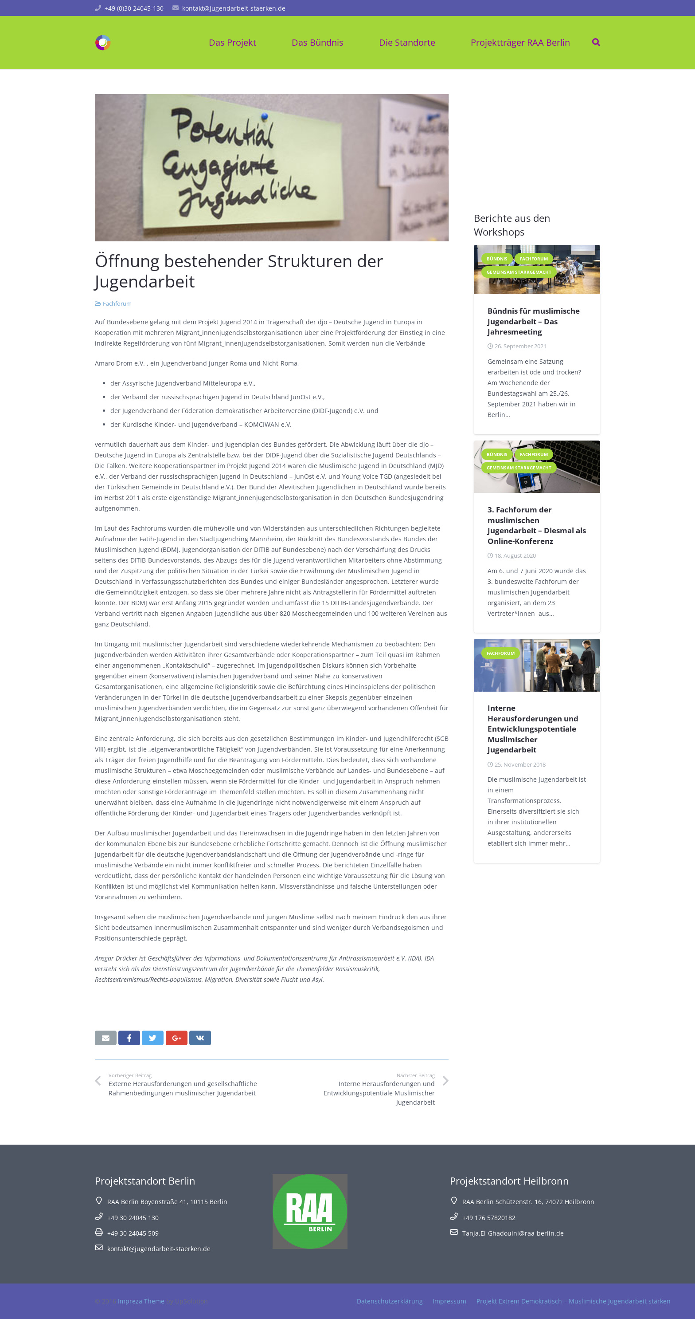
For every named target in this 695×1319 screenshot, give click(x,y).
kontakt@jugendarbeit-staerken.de (233, 8)
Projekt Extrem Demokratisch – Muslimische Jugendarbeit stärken (573, 1301)
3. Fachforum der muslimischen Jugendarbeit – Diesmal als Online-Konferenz (537, 525)
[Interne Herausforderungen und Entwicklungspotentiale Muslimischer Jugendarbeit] (537, 665)
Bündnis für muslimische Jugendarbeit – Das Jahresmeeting (534, 321)
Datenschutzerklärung (390, 1301)
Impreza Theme (141, 1301)
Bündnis (497, 259)
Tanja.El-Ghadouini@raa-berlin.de (513, 1233)
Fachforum (117, 303)
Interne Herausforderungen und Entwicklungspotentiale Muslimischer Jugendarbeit (533, 729)
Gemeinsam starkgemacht (519, 272)
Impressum (449, 1301)
